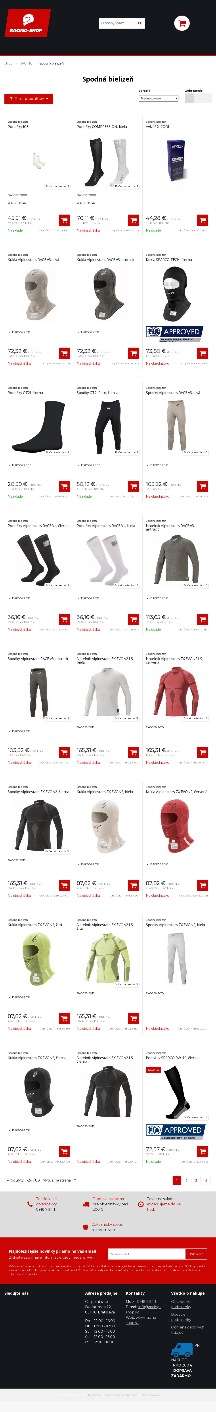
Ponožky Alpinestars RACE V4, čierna (38, 525)
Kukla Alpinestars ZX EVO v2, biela (105, 791)
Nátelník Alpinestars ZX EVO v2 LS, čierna (105, 1059)
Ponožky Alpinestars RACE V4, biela (106, 525)
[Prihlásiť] (165, 24)
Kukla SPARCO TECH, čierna (169, 259)
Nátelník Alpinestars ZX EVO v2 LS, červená (174, 660)
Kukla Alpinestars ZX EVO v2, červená (176, 791)
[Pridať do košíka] (64, 220)
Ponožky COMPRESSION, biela (102, 126)
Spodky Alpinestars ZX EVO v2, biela (175, 924)
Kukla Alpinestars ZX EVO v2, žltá (35, 924)
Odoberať (196, 1254)
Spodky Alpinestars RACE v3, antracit (38, 658)
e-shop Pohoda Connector (120, 1395)
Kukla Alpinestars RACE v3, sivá (33, 259)
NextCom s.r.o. (151, 1395)
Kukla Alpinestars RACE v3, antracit (105, 259)
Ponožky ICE (18, 126)
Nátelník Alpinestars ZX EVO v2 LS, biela (105, 660)
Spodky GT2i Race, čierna (97, 392)
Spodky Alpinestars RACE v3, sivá (173, 392)
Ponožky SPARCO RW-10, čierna (172, 1057)
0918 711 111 (146, 1302)
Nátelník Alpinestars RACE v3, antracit (170, 527)
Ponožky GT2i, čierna (25, 392)
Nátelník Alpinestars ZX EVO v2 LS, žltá (105, 926)
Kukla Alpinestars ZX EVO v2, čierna (37, 1057)
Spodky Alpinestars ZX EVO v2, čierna (38, 791)
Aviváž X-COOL (158, 126)
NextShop (94, 1395)
